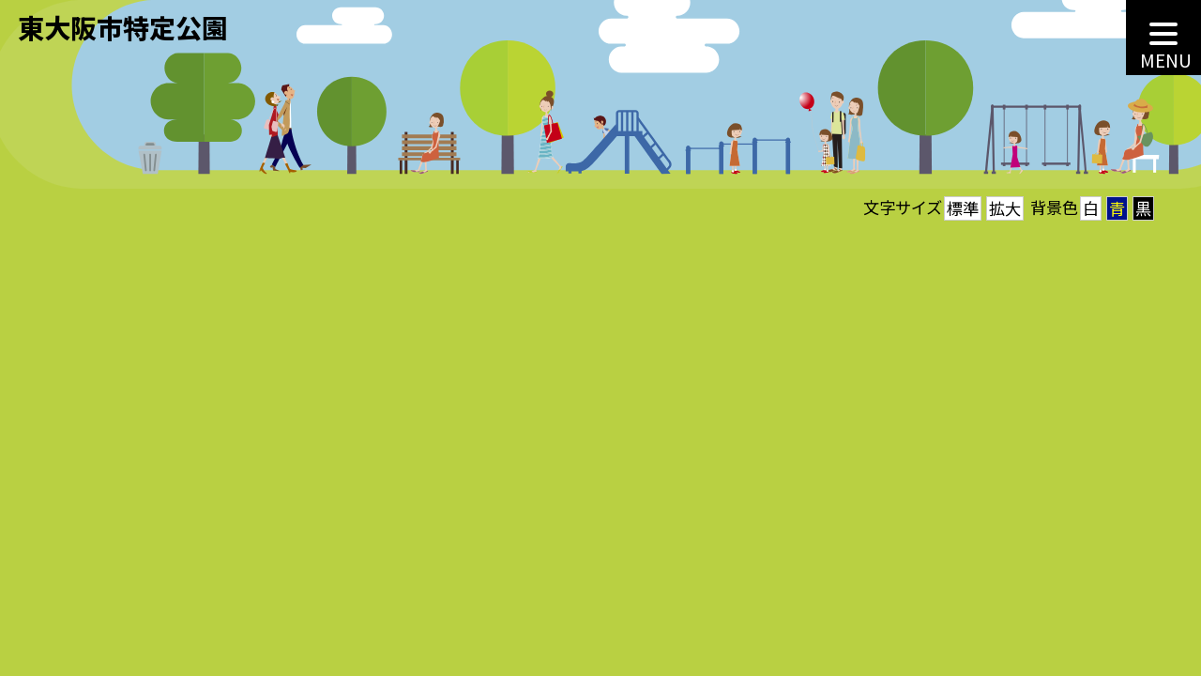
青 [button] (1117, 208)
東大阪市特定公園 (123, 27)
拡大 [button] (1005, 208)
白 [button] (1091, 208)
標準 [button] (963, 208)
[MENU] (1163, 37)
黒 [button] (1143, 208)
